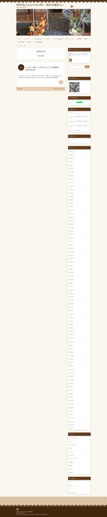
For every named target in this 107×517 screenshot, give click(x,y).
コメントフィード (72, 489)
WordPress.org (72, 492)
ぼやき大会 (71, 455)
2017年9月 (71, 407)
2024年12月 (71, 182)
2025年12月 (71, 151)
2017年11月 (71, 404)
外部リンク (30, 42)
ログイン (71, 482)
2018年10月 (71, 373)
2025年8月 (71, 165)
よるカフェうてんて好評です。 (75, 130)
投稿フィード (72, 485)
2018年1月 (71, 397)
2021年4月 (71, 310)
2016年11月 (71, 424)
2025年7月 (71, 168)
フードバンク (72, 451)
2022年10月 (71, 258)
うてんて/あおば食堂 (57, 38)
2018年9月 (71, 376)
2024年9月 (71, 193)
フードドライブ (27, 38)
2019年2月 (71, 359)
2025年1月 (71, 179)
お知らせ (71, 441)
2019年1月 (71, 362)
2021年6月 (71, 307)
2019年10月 (71, 338)
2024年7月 (71, 199)
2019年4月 (71, 355)
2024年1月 (71, 213)
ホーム (19, 38)
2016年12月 (71, 421)
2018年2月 (71, 393)
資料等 (85, 38)
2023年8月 (71, 231)
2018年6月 (71, 386)
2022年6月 (71, 269)
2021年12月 (71, 289)
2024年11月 (71, 186)
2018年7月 (71, 383)
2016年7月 (71, 428)
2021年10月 (71, 296)
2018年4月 (71, 390)
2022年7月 (71, 265)
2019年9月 (71, 341)
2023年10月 (71, 224)
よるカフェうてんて (69, 38)
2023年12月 (71, 217)
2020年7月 (71, 324)
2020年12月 (71, 317)
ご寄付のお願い (21, 42)
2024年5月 (71, 206)
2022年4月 (71, 276)
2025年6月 (71, 172)
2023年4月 (71, 244)
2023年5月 (71, 241)
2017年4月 (71, 414)
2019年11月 (71, 334)
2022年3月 (71, 279)
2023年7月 (71, 234)
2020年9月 (71, 321)
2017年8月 (71, 411)
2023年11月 (71, 220)
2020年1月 (71, 331)
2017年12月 (71, 400)
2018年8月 (71, 379)
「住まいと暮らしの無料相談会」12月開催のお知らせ (79, 122)
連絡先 (72, 7)
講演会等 (71, 472)
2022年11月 (71, 255)
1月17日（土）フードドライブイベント (77, 113)
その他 (70, 448)
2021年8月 (71, 303)
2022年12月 (71, 251)
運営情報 (79, 38)
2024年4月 (71, 210)
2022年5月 (71, 272)
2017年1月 (71, 418)
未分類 (21, 88)
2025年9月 (71, 161)
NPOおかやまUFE (59, 88)
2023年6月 (71, 238)
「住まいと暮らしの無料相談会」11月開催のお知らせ (79, 126)
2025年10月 (71, 158)
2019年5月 (71, 352)
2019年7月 (71, 348)
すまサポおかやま (38, 38)
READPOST (61, 82)
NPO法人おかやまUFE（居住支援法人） (25, 511)
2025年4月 (71, 175)
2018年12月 (71, 366)
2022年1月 (71, 286)
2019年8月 (71, 345)
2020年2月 (71, 328)
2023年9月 (71, 227)
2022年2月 (71, 283)
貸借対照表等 (39, 42)
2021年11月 (71, 293)
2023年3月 (71, 248)
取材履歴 (71, 462)
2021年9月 (71, 300)
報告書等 (71, 465)
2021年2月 (71, 314)
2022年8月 (71, 262)
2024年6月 (71, 203)
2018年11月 (71, 369)
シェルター (47, 38)
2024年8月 (71, 196)
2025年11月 (71, 154)
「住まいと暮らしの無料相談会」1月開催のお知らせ (79, 117)
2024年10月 (71, 189)
